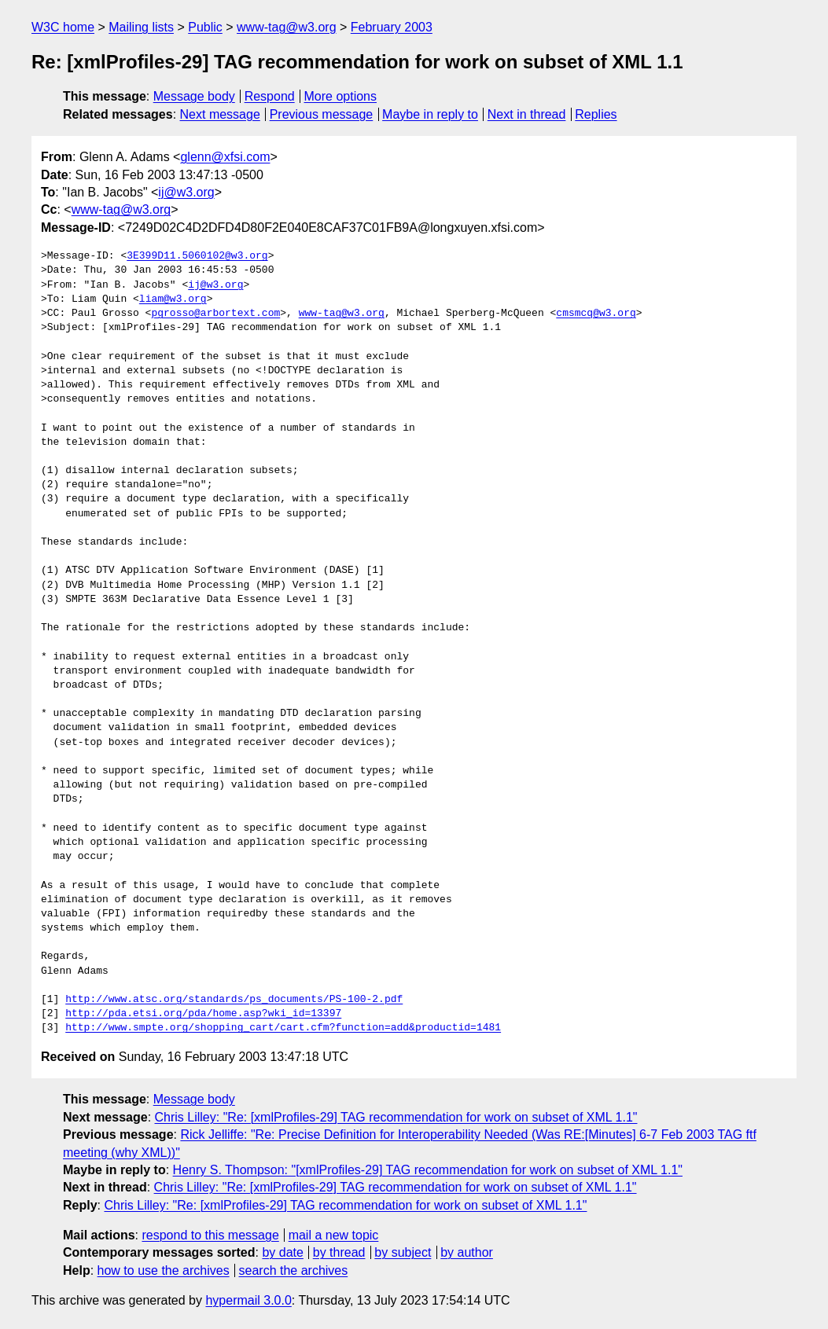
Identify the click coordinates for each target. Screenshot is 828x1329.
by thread (339, 1252)
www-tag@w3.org (287, 27)
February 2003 (391, 27)
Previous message (322, 114)
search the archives (293, 1270)
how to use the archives (164, 1270)
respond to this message (210, 1235)
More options (340, 96)
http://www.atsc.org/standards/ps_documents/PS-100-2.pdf (234, 1000)
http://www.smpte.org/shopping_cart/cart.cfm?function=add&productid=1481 (283, 1028)
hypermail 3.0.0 (248, 1300)
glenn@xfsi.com (225, 156)
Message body (194, 96)
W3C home (62, 27)
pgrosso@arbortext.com (215, 314)
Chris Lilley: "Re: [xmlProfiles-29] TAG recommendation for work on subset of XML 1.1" (396, 1117)
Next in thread (527, 114)
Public (205, 27)
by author (466, 1252)
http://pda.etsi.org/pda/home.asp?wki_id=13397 (203, 1014)
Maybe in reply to (430, 114)
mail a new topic (334, 1235)
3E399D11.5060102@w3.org (197, 256)
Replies (595, 114)
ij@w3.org (186, 192)
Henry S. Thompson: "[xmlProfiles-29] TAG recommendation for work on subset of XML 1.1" (428, 1170)
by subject (402, 1252)
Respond (270, 96)
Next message (220, 114)
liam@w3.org (173, 299)
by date (282, 1252)
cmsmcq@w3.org (595, 314)
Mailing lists (141, 27)
